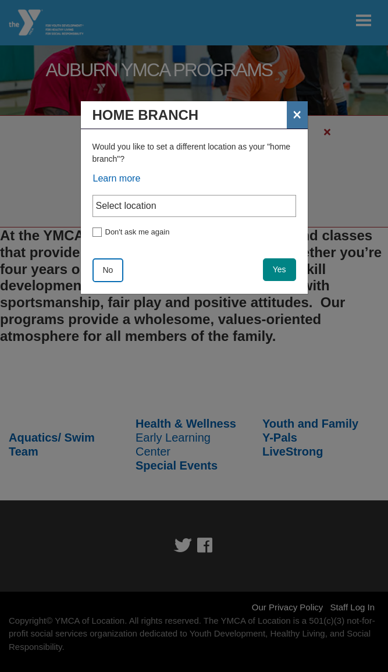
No (108, 270)
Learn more (117, 178)
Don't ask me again (137, 231)
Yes (279, 269)
